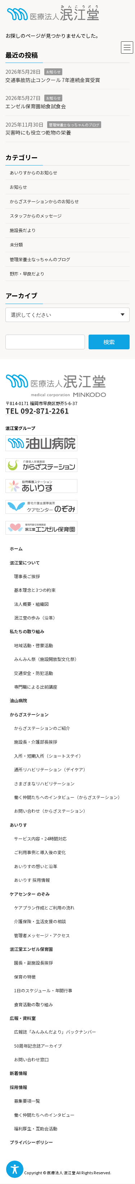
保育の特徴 (25, 977)
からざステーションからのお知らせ (44, 201)
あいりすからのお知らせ (33, 172)
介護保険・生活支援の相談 (40, 921)
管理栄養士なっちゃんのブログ (74, 124)
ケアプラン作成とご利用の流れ (44, 907)
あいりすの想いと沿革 (35, 866)
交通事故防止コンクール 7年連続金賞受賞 (52, 79)
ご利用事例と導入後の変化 (40, 852)
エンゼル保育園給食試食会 (35, 106)
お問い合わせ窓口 (31, 1060)
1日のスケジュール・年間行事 (43, 991)
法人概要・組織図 (31, 604)
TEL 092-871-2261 (37, 410)
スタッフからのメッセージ (36, 216)
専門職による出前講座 (35, 687)
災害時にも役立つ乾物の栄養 (38, 132)
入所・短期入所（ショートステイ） (48, 756)
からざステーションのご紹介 (42, 728)
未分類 (16, 244)
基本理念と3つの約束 (34, 590)
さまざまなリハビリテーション (44, 783)
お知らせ (53, 71)
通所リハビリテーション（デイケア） (50, 770)
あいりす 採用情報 (32, 880)
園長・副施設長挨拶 (33, 963)
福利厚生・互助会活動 (35, 1128)
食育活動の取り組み (33, 1004)
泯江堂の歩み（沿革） (35, 618)
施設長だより (23, 230)
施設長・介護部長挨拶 (35, 742)
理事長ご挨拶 (27, 576)
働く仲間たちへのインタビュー (44, 1115)
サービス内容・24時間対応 (40, 839)
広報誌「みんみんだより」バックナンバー (55, 1032)
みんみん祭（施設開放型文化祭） (46, 659)
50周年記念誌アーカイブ (38, 1046)
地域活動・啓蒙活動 (33, 645)
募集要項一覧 (27, 1101)
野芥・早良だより (27, 274)
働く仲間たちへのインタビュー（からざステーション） (68, 797)
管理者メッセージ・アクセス (42, 935)
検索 (109, 341)
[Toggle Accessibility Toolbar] (14, 1169)
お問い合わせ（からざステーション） (50, 811)
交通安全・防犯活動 (33, 673)
